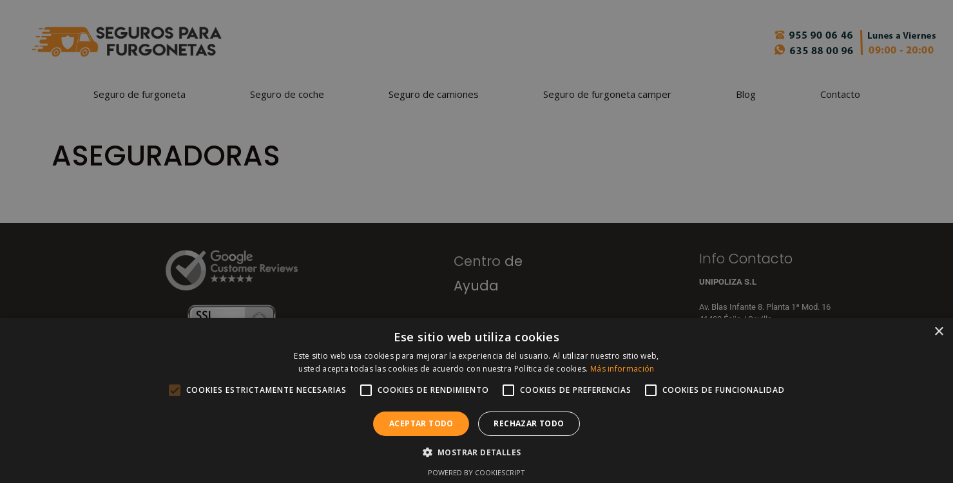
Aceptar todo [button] (421, 423)
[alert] (476, 241)
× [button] (938, 332)
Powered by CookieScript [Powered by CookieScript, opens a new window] (476, 472)
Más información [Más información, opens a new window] (622, 368)
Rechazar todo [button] (529, 423)
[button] (476, 452)
